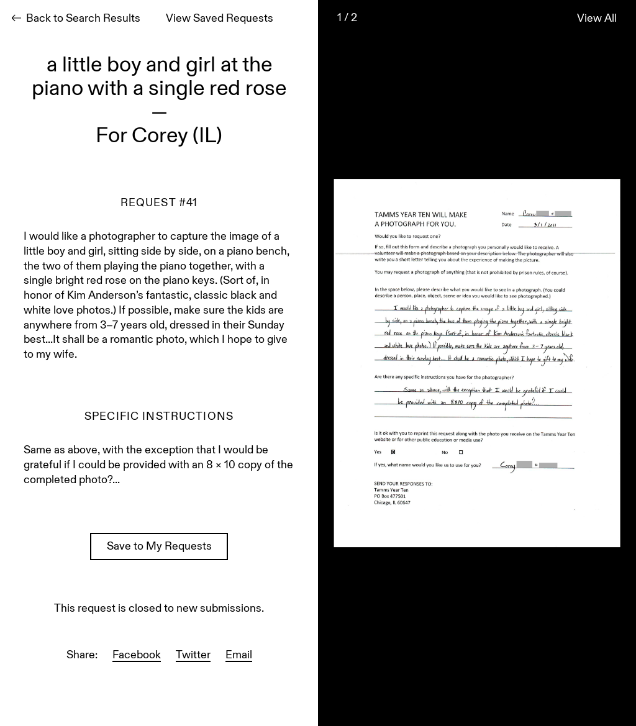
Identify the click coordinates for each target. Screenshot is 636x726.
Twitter (193, 656)
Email (238, 656)
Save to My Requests (159, 547)
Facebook (136, 656)
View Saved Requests (219, 19)
